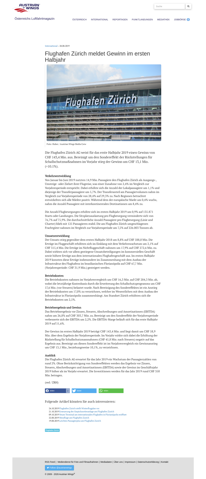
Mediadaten (106, 462)
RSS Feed (50, 462)
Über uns (118, 462)
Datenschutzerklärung (148, 462)
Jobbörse (180, 19)
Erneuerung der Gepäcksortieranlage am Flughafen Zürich (86, 411)
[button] (57, 390)
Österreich (79, 19)
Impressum (130, 462)
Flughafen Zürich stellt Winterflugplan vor (79, 408)
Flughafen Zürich (52, 430)
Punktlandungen (142, 19)
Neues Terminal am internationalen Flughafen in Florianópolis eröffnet (92, 414)
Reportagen (120, 19)
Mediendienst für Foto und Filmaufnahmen (78, 462)
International (99, 19)
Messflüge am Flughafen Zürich (74, 417)
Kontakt (164, 462)
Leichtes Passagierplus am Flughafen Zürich (80, 420)
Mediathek (163, 19)
